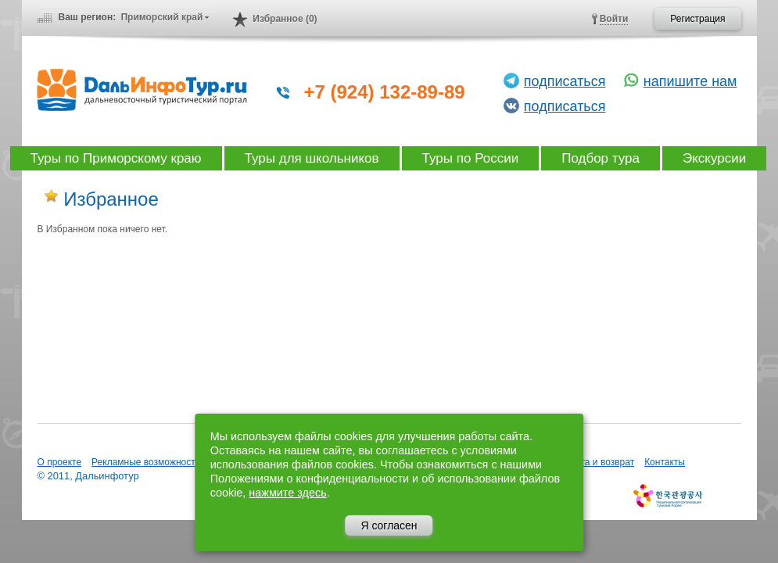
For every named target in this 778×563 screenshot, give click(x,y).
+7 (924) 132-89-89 (384, 91)
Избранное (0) (285, 18)
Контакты (664, 462)
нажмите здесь (287, 492)
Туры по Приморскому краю (116, 158)
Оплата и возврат (596, 462)
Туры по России (470, 158)
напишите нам (690, 81)
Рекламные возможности (145, 462)
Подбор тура (600, 158)
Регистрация (697, 18)
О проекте (60, 462)
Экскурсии (714, 158)
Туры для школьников (312, 158)
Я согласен (388, 525)
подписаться (565, 81)
